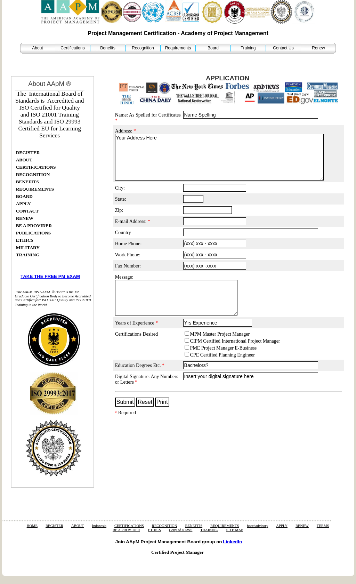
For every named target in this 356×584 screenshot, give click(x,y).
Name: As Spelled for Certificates (148, 117)
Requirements (178, 48)
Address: (125, 131)
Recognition (143, 48)
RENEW (24, 218)
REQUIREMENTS (35, 189)
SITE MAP (234, 530)
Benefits (107, 48)
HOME (32, 526)
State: (120, 199)
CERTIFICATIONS (36, 167)
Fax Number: (128, 266)
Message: (124, 277)
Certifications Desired (136, 334)
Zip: (119, 210)
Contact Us (283, 48)
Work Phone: (127, 254)
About (37, 48)
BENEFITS (27, 181)
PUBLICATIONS (33, 232)
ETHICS (24, 240)
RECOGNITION (33, 174)
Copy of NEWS (181, 530)
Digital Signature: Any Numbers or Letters (146, 379)
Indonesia (99, 526)
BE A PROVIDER (34, 225)
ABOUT (24, 159)
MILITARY (28, 247)
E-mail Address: (132, 221)
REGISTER (28, 152)
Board (213, 48)
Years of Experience (136, 323)
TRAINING (28, 254)
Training (248, 48)
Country (123, 232)
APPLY (23, 203)
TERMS (323, 526)
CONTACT (27, 211)
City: (120, 188)
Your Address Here (219, 157)
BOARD (24, 196)
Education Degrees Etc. (139, 365)
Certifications (72, 48)
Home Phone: (128, 243)
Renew (318, 48)
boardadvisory (257, 526)
